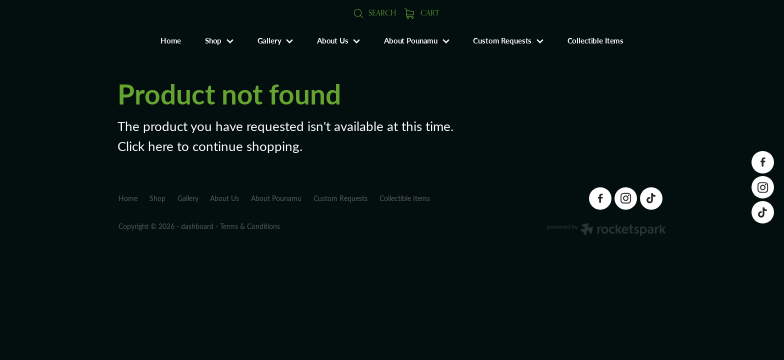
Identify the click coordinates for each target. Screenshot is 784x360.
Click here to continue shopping (209, 145)
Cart (422, 13)
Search (374, 13)
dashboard (197, 226)
